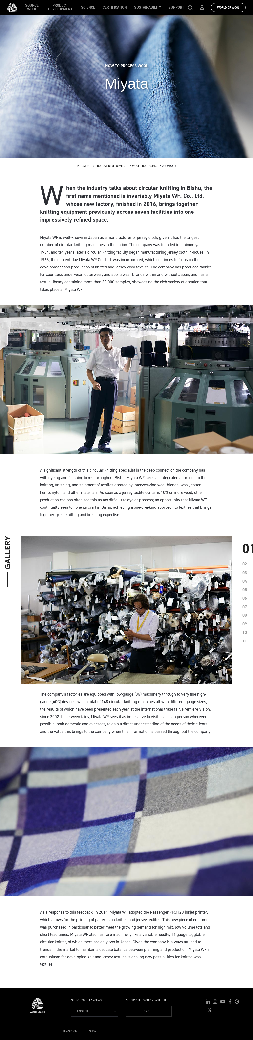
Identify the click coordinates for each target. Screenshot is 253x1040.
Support (176, 7)
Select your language (87, 1000)
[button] (190, 7)
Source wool (32, 7)
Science (88, 7)
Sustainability (147, 7)
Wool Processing (144, 166)
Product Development (60, 7)
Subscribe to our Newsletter (147, 1000)
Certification (115, 7)
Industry (83, 166)
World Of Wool (228, 8)
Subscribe (148, 1011)
